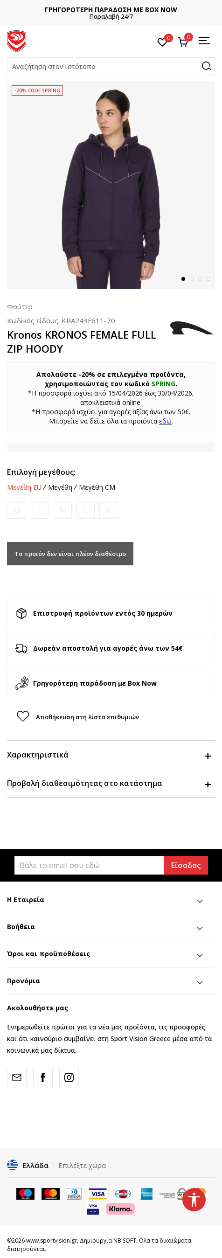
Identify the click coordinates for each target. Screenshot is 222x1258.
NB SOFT (124, 1240)
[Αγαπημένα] (162, 42)
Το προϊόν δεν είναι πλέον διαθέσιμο (70, 553)
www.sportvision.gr (51, 1240)
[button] (111, 66)
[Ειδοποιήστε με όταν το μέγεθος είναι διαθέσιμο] (16, 510)
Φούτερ (20, 306)
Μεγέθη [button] (60, 487)
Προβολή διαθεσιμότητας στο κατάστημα (108, 783)
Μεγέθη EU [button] (24, 487)
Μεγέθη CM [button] (97, 487)
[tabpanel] (111, 185)
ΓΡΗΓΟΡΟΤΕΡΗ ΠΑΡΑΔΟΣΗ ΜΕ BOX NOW (111, 9)
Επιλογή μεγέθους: (41, 472)
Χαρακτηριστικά (108, 755)
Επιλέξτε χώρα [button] (82, 1165)
